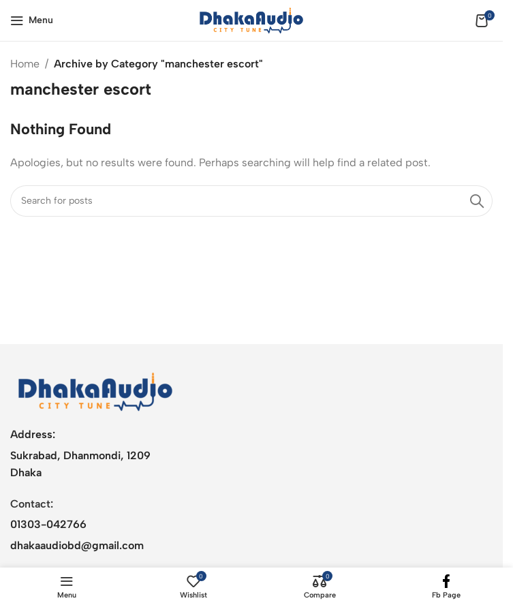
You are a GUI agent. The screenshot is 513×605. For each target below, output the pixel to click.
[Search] (251, 201)
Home (25, 63)
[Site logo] (251, 19)
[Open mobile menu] (31, 20)
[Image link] (95, 390)
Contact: (31, 503)
